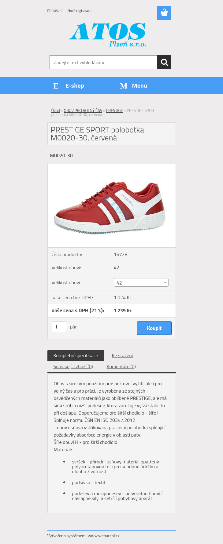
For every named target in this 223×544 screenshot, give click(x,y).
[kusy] (59, 326)
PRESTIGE (114, 110)
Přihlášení (54, 10)
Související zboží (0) (73, 366)
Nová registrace (79, 10)
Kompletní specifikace (76, 355)
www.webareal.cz (104, 535)
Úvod (55, 110)
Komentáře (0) (121, 366)
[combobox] (141, 282)
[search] (164, 62)
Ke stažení (122, 355)
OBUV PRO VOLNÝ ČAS (83, 110)
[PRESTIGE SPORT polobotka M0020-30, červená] (112, 166)
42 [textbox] (119, 282)
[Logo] (108, 35)
